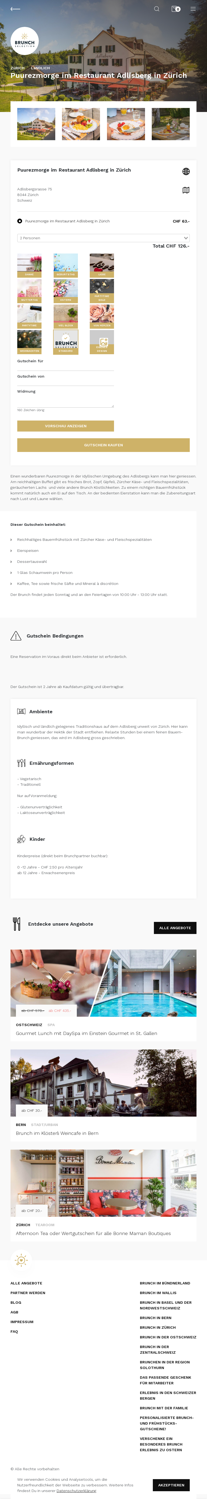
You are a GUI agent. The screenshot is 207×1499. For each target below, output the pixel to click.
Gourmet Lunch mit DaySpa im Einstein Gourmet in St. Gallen (86, 1038)
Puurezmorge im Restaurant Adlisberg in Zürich (63, 225)
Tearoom (44, 1229)
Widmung (26, 396)
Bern (21, 1129)
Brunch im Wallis (158, 1297)
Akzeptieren (171, 1485)
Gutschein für (30, 366)
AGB (14, 1317)
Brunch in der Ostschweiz (168, 1342)
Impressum (22, 1326)
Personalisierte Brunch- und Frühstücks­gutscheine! (167, 1428)
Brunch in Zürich (158, 1332)
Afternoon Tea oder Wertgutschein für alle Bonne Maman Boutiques (93, 1238)
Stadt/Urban (44, 1129)
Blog (16, 1307)
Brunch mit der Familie (164, 1413)
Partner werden (28, 1297)
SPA (51, 1029)
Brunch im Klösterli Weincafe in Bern (57, 1138)
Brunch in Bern (155, 1322)
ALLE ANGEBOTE (175, 932)
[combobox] (103, 242)
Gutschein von (30, 381)
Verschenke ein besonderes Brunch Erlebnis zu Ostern (161, 1449)
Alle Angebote (26, 1288)
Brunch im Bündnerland (165, 1288)
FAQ (14, 1336)
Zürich (23, 1229)
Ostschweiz (29, 1029)
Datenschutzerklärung (76, 1491)
